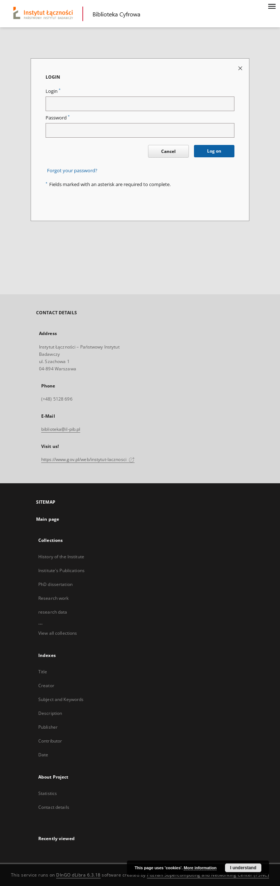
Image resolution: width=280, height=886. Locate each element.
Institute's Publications (61, 570)
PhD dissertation (55, 584)
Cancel (168, 151)
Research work (53, 598)
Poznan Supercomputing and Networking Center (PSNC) (208, 875)
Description (50, 713)
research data (52, 612)
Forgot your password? (72, 171)
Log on (214, 151)
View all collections (57, 633)
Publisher (48, 727)
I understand (243, 867)
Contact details (53, 807)
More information (200, 868)
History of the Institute (61, 557)
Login (53, 91)
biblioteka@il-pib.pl (60, 429)
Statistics (47, 793)
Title (42, 672)
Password (58, 118)
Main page (47, 519)
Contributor (50, 741)
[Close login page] (241, 68)
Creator (46, 685)
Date (43, 755)
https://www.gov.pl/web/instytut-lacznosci (88, 459)
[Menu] (271, 6)
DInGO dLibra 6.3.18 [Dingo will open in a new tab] (78, 875)
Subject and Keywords (60, 699)
